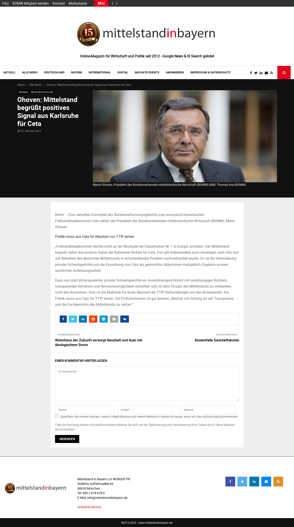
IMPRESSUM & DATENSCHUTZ (210, 72)
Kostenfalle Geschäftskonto (217, 340)
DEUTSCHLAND (54, 72)
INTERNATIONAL (100, 72)
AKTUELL (9, 72)
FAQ (5, 3)
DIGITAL (122, 72)
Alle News (29, 72)
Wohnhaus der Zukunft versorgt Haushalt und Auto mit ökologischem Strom (98, 342)
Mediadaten (78, 3)
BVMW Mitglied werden (30, 3)
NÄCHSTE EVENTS (147, 72)
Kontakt (59, 3)
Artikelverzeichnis (89, 507)
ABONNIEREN (175, 72)
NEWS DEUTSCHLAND (42, 92)
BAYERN (76, 72)
